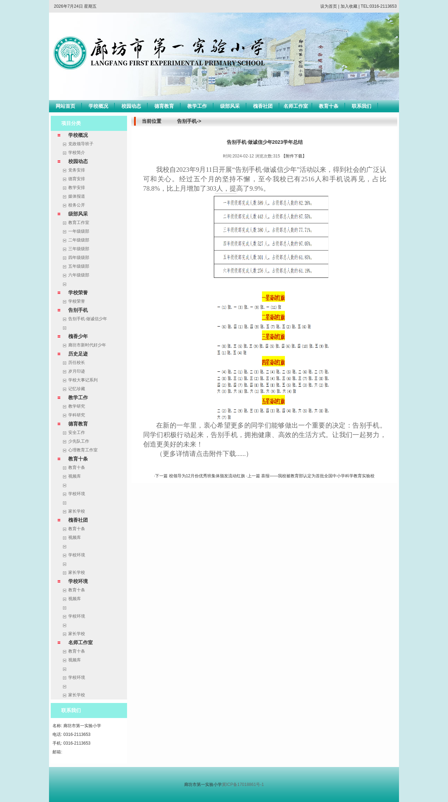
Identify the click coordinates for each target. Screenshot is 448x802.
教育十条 (328, 106)
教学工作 (197, 106)
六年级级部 (78, 275)
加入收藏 (349, 6)
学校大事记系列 (83, 380)
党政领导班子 (80, 143)
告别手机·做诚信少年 (87, 318)
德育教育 (164, 106)
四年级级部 (78, 257)
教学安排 (76, 187)
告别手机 (78, 310)
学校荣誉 (78, 292)
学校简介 (76, 152)
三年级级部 (78, 248)
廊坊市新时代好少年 (87, 345)
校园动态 (131, 106)
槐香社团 (263, 106)
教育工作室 (78, 222)
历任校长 (76, 362)
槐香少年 (78, 336)
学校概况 (98, 106)
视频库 (74, 476)
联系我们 (361, 106)
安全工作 (76, 432)
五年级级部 (78, 266)
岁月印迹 (76, 371)
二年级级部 (78, 240)
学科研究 (76, 415)
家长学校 (76, 511)
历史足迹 (78, 354)
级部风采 (230, 106)
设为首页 (328, 6)
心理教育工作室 (83, 450)
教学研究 (76, 406)
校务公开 (76, 205)
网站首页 (65, 106)
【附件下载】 (294, 156)
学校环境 (76, 493)
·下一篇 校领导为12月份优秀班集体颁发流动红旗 (200, 475)
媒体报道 (76, 196)
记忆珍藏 (76, 388)
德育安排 (76, 178)
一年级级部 (78, 231)
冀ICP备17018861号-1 (243, 784)
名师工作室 (296, 106)
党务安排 (76, 170)
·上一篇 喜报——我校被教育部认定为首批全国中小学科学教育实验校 (310, 475)
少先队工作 (78, 441)
